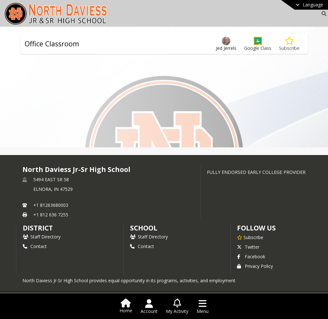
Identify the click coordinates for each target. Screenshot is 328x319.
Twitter (248, 247)
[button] (257, 44)
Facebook (251, 256)
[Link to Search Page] (322, 14)
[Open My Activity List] (177, 307)
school (143, 227)
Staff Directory (42, 237)
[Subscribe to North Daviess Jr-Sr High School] (250, 237)
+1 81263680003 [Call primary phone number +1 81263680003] (50, 205)
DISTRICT (38, 227)
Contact (35, 246)
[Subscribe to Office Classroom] (289, 44)
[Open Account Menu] (149, 307)
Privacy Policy (255, 266)
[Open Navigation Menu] (203, 307)
